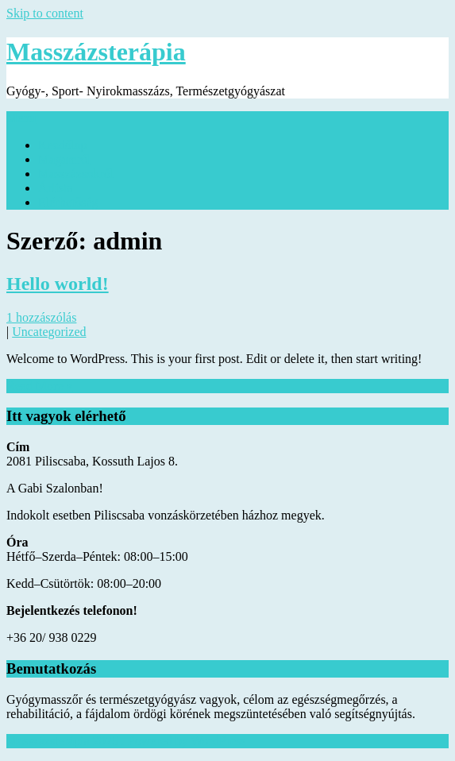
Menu (21, 118)
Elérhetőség (68, 202)
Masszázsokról (76, 173)
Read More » (39, 385)
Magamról (64, 159)
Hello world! (57, 283)
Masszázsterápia (96, 51)
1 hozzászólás (41, 317)
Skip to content (44, 13)
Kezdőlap (62, 145)
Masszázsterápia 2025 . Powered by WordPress (125, 740)
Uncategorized (49, 331)
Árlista (55, 188)
